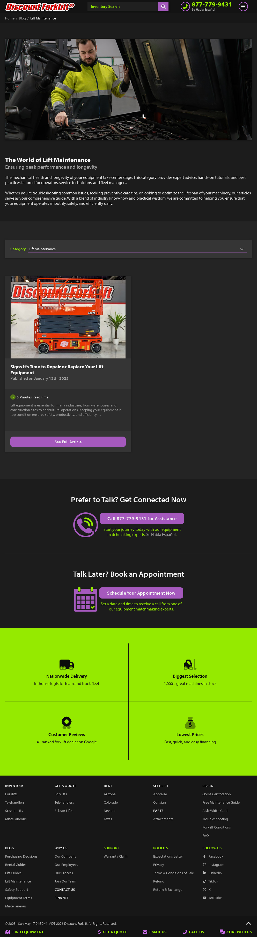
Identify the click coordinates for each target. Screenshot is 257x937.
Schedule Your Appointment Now (141, 593)
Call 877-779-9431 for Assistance (142, 518)
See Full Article (65, 441)
